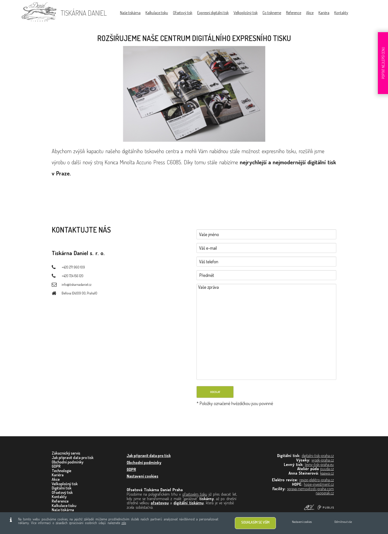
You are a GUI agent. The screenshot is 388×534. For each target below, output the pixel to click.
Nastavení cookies (302, 522)
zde (123, 523)
